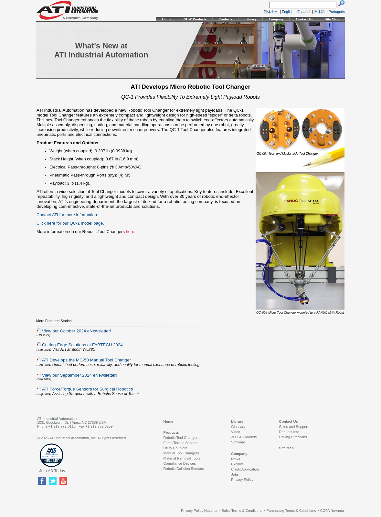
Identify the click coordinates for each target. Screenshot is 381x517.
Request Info (289, 432)
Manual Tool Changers (181, 453)
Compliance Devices (180, 463)
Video (235, 432)
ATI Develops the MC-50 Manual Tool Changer (86, 360)
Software (238, 442)
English (287, 12)
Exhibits (237, 464)
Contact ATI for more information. (67, 214)
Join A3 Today (52, 470)
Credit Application (245, 469)
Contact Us (304, 19)
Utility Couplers (175, 448)
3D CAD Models (244, 437)
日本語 (319, 12)
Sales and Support (294, 427)
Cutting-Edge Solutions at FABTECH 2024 (82, 344)
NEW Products (194, 19)
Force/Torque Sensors (181, 443)
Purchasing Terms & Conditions (291, 510)
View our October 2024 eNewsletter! (76, 331)
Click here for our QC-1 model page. (70, 223)
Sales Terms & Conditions (242, 510)
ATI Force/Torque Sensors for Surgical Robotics (87, 389)
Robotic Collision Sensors (184, 469)
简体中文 (271, 12)
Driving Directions (293, 437)
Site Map (332, 19)
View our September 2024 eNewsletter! (79, 375)
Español (303, 12)
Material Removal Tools (182, 458)
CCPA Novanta (332, 510)
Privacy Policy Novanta (199, 510)
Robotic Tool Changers (181, 438)
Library (250, 19)
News (235, 459)
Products (225, 19)
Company (276, 19)
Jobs (234, 474)
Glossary (238, 427)
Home (166, 19)
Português (337, 12)
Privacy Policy (242, 480)
